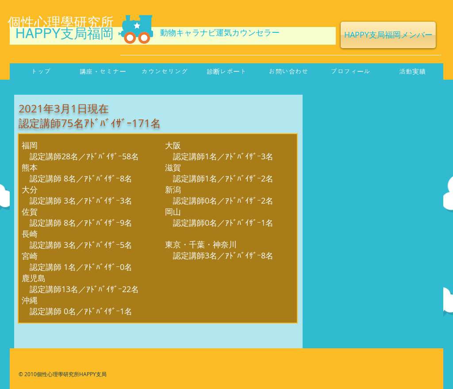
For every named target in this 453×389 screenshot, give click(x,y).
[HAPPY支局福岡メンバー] (388, 35)
